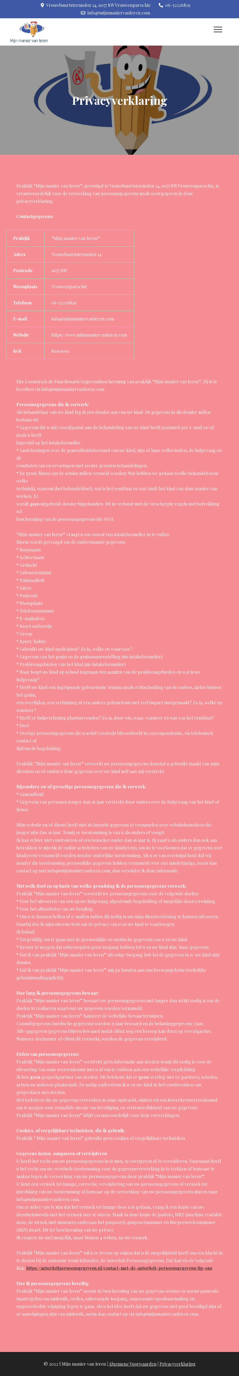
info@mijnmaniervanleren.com (115, 13)
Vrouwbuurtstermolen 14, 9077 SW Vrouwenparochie (96, 5)
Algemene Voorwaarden (133, 1364)
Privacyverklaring (178, 1364)
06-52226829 (174, 5)
